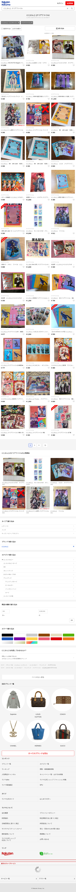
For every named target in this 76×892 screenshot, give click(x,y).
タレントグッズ (39, 570)
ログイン (60, 3)
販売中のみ (6, 28)
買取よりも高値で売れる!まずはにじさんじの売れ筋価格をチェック (38, 657)
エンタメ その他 (39, 596)
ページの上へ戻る (38, 677)
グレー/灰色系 (37, 635)
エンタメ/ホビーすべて (39, 563)
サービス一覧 (5, 878)
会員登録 (70, 3)
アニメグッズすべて (39, 581)
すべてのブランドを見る (38, 753)
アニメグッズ (39, 578)
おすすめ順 (16, 28)
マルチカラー (37, 642)
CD (39, 567)
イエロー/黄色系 (37, 639)
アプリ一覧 (42, 878)
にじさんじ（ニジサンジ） (10, 22)
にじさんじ (38, 546)
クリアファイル (26, 22)
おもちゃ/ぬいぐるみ (39, 574)
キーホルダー (39, 585)
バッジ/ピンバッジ (39, 589)
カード (39, 592)
